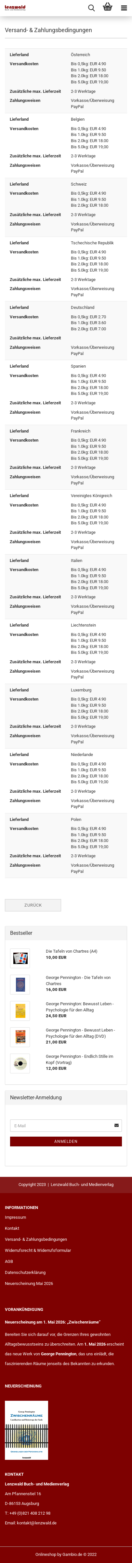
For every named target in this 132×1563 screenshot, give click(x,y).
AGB (9, 1261)
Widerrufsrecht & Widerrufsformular (38, 1250)
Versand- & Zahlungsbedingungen (36, 1239)
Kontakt (12, 1228)
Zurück (33, 905)
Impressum (15, 1217)
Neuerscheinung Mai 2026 (29, 1283)
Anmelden (66, 1141)
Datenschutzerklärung (25, 1272)
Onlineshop (45, 1554)
